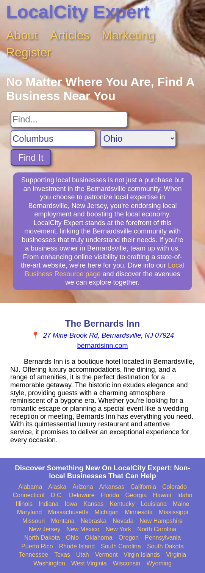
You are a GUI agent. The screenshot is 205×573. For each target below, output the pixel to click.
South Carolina (121, 546)
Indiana (49, 504)
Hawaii (162, 495)
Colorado (174, 487)
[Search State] (138, 138)
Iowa (70, 504)
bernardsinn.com (102, 345)
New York (118, 529)
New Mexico (82, 529)
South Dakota (165, 546)
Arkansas (112, 487)
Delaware (82, 495)
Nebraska (93, 521)
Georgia (136, 495)
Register (28, 52)
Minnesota (139, 512)
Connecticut (29, 495)
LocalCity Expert (78, 12)
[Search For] (69, 119)
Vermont (106, 554)
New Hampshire (161, 521)
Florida (110, 495)
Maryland (29, 512)
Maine (181, 504)
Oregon (129, 537)
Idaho (184, 495)
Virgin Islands (142, 554)
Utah (82, 554)
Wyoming (159, 563)
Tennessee (33, 554)
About (22, 35)
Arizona (82, 487)
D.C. (57, 495)
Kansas (93, 504)
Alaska (57, 487)
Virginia (176, 554)
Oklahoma (99, 537)
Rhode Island (77, 546)
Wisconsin (127, 563)
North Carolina (156, 529)
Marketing (128, 35)
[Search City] (53, 138)
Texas (62, 554)
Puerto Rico (37, 546)
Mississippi (173, 512)
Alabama (30, 487)
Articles (70, 35)
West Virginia (89, 563)
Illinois (24, 504)
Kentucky (122, 504)
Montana (62, 521)
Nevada (123, 521)
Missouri (33, 521)
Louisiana (154, 504)
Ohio (72, 537)
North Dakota (42, 537)
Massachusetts (68, 512)
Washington (49, 563)
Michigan (106, 512)
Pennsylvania (163, 537)
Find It (31, 157)
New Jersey (45, 529)
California (143, 487)
